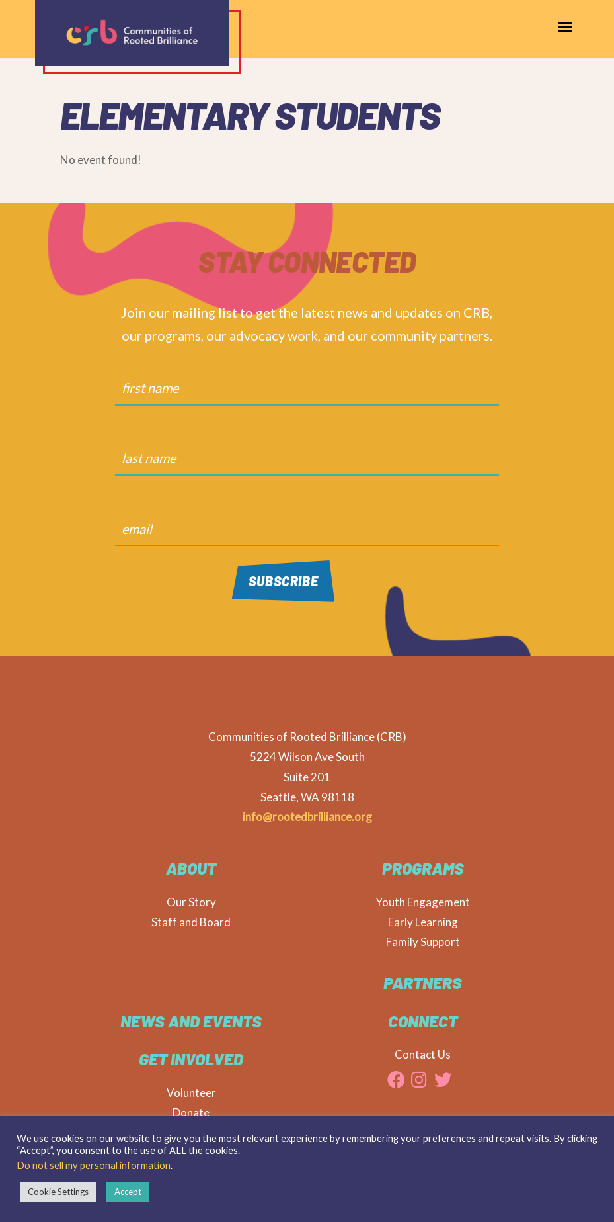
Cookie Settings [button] (58, 1191)
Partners (422, 982)
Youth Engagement (422, 902)
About (191, 868)
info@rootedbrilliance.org (307, 817)
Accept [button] (127, 1191)
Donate (191, 1112)
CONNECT (422, 1021)
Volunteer (191, 1093)
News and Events (191, 1021)
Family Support (423, 942)
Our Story (191, 902)
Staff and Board (191, 922)
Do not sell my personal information (94, 1165)
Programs (423, 868)
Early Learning (423, 922)
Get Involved (191, 1059)
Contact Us (423, 1054)
